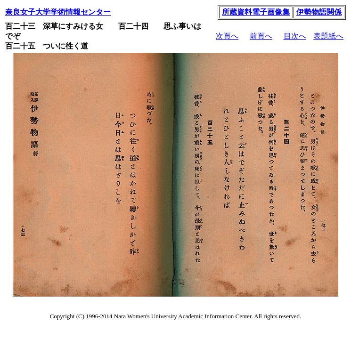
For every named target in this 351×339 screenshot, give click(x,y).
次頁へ (227, 36)
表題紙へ (328, 36)
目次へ (295, 36)
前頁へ (261, 36)
